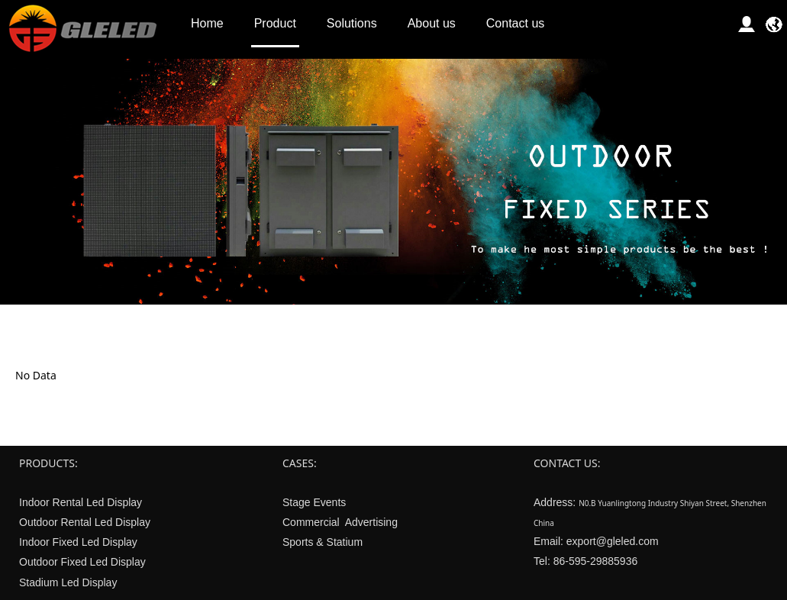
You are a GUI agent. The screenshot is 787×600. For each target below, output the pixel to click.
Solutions (352, 23)
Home (207, 23)
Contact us (515, 23)
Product (275, 23)
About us (432, 23)
